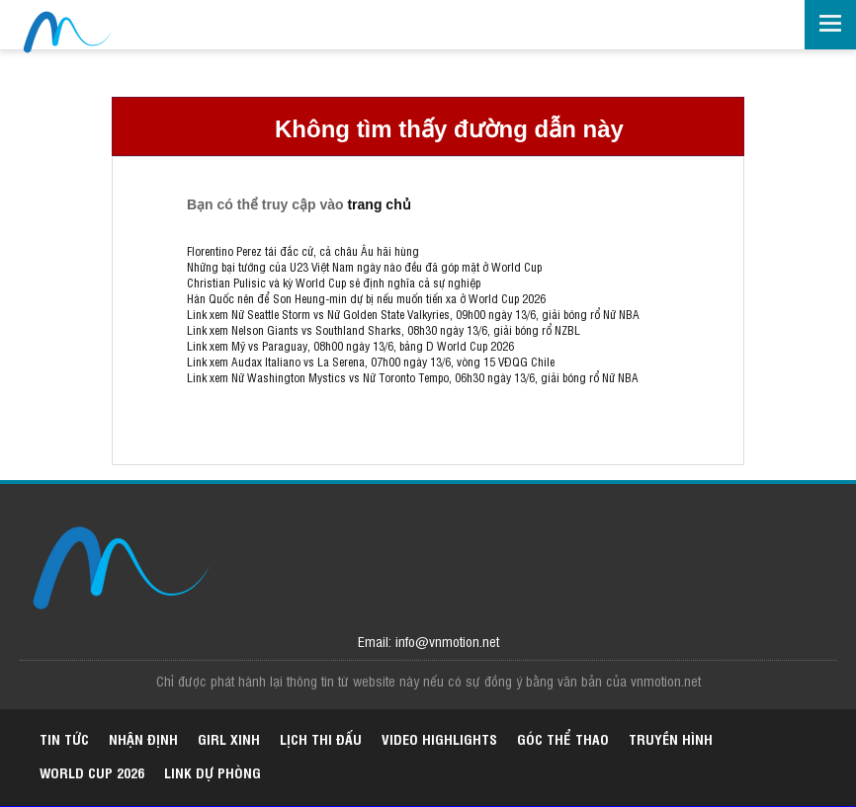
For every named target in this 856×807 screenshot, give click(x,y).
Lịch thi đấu (321, 738)
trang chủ (378, 204)
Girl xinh (229, 738)
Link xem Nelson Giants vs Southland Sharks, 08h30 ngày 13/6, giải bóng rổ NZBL (383, 330)
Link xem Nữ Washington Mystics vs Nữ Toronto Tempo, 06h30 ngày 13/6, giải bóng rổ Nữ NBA (413, 377)
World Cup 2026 (92, 772)
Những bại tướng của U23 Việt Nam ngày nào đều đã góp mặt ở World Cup (364, 267)
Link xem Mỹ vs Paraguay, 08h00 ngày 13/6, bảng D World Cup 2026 (350, 346)
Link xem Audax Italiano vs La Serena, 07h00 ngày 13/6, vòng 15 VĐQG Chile (371, 361)
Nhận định (143, 738)
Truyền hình (671, 738)
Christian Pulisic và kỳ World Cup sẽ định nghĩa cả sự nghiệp (333, 282)
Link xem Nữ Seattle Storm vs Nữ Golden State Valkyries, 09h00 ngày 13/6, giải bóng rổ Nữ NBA (413, 314)
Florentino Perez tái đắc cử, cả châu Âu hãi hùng (303, 251)
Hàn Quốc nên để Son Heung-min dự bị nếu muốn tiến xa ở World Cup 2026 (366, 298)
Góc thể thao (563, 738)
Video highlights (439, 738)
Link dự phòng (212, 772)
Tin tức (64, 738)
